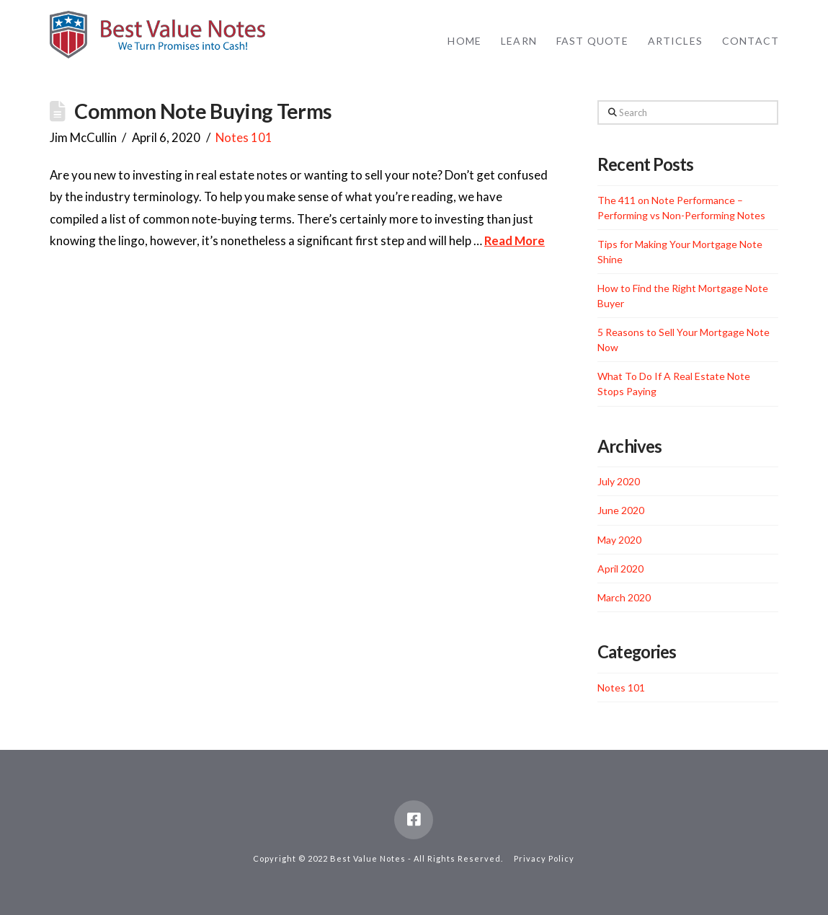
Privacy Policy (544, 858)
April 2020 (620, 568)
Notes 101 (243, 137)
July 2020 (618, 481)
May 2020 (619, 540)
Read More (514, 240)
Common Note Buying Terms (202, 111)
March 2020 (624, 597)
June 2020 (620, 510)
